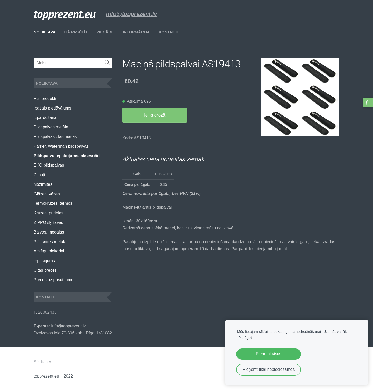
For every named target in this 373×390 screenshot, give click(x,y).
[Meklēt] (73, 63)
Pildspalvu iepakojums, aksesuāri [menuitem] (67, 156)
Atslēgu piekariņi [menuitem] (49, 251)
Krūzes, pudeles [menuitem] (48, 213)
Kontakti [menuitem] (168, 32)
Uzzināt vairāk (335, 332)
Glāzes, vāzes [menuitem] (47, 194)
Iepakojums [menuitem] (44, 260)
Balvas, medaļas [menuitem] (49, 232)
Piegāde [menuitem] (105, 32)
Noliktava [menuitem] (44, 32)
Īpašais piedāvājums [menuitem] (52, 108)
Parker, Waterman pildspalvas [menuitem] (61, 146)
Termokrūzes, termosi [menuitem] (53, 203)
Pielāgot (245, 338)
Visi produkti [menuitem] (45, 98)
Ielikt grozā (154, 115)
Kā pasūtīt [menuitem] (76, 32)
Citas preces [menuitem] (45, 270)
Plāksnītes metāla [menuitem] (50, 242)
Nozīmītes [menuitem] (43, 184)
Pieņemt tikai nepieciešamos (269, 369)
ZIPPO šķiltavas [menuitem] (48, 222)
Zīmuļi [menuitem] (39, 175)
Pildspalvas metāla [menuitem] (51, 127)
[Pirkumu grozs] (368, 102)
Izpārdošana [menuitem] (45, 117)
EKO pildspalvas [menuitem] (49, 165)
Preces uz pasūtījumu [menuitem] (54, 280)
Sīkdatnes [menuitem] (43, 362)
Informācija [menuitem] (136, 32)
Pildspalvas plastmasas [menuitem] (55, 136)
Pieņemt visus (269, 354)
